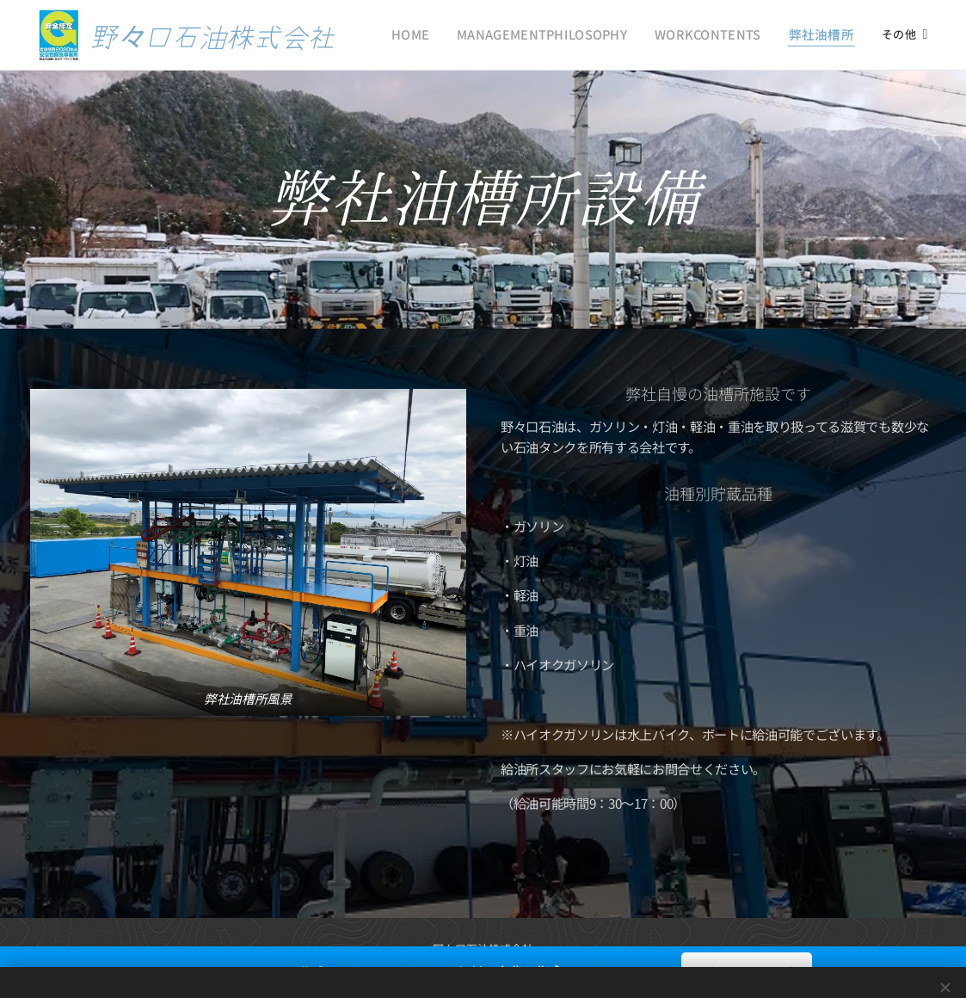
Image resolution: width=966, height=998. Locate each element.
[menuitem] (451, 35)
